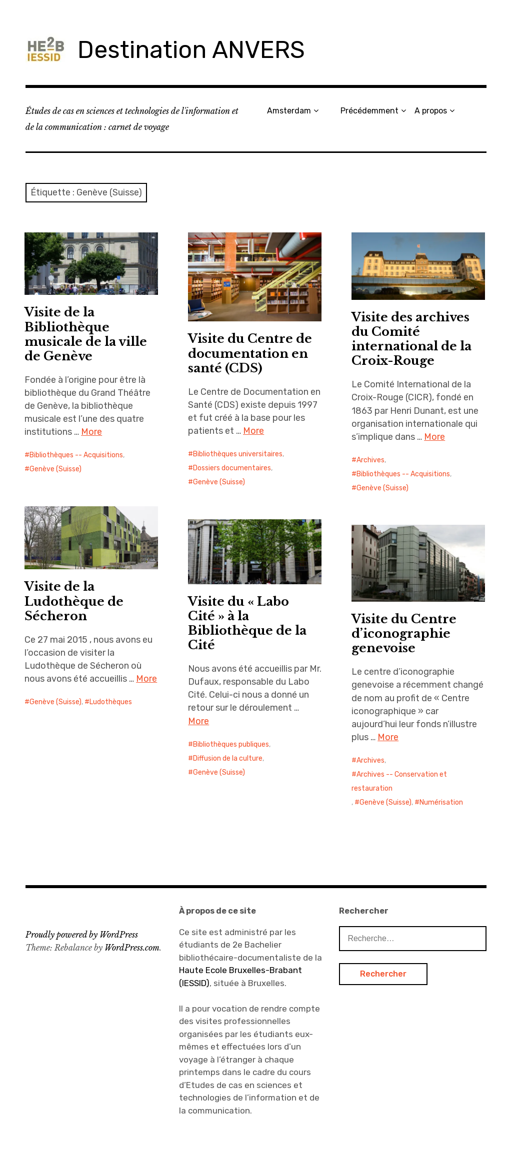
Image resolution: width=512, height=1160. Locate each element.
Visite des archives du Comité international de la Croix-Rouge (412, 339)
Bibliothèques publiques (231, 744)
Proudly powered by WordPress (82, 935)
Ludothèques (111, 702)
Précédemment (369, 110)
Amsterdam (289, 110)
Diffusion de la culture (227, 758)
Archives (370, 460)
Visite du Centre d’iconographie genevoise (404, 633)
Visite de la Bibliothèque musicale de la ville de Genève (85, 334)
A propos (430, 110)
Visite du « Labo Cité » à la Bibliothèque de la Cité (247, 623)
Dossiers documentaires (232, 468)
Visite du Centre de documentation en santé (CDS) (250, 353)
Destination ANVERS (191, 49)
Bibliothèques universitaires (237, 454)
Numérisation (441, 802)
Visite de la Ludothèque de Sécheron (74, 601)
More (91, 431)
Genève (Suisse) (56, 469)
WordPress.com (132, 948)
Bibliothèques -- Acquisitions (76, 455)
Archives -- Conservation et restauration (399, 781)
